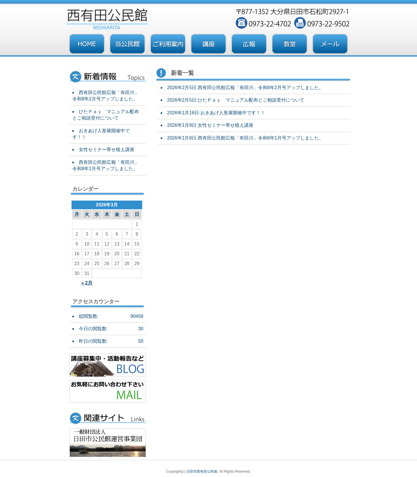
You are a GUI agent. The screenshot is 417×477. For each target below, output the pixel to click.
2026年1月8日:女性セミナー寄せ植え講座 (210, 125)
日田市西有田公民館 (201, 471)
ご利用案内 (168, 44)
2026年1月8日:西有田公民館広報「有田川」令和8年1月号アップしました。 (245, 137)
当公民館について (127, 44)
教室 (289, 44)
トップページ (87, 44)
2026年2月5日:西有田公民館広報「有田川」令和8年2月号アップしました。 (245, 87)
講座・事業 (208, 44)
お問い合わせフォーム (330, 44)
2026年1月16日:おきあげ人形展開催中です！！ (216, 112)
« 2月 (86, 282)
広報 (249, 44)
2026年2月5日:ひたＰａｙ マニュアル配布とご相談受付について (235, 100)
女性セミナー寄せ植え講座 (106, 149)
